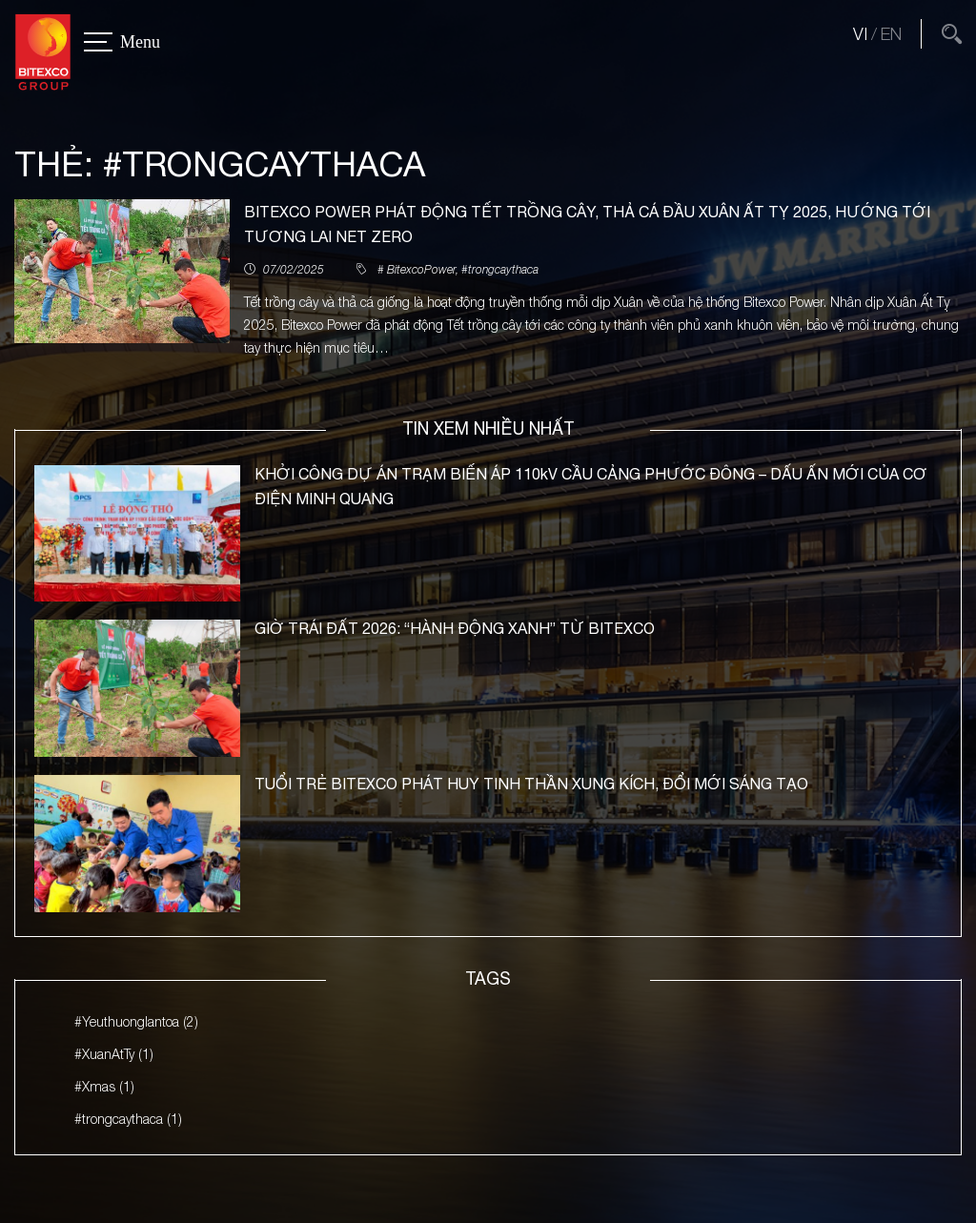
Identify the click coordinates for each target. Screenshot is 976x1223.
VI (860, 34)
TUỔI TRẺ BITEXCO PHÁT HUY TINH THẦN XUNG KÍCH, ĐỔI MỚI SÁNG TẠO (531, 784)
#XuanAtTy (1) (113, 1055)
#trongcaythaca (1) (128, 1119)
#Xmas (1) (104, 1086)
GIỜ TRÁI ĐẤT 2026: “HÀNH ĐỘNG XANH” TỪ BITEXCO (454, 629)
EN (891, 34)
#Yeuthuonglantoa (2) (136, 1022)
